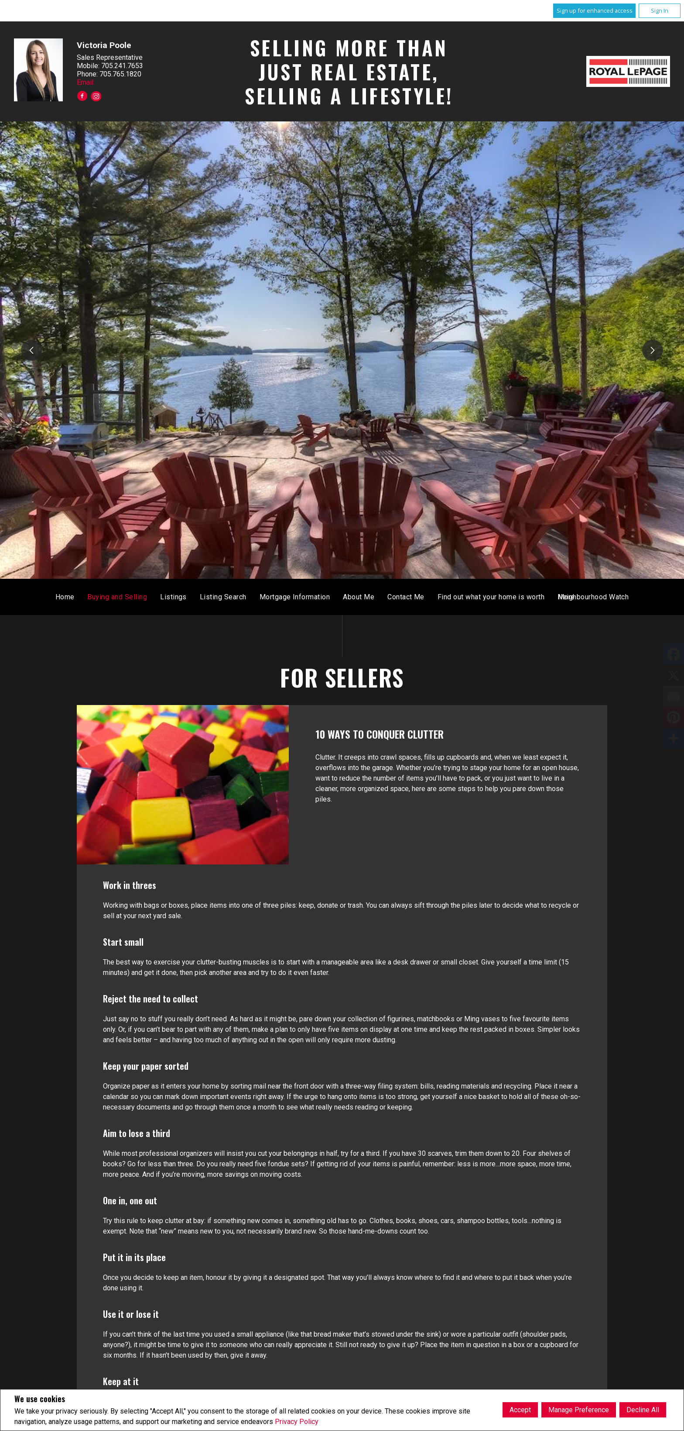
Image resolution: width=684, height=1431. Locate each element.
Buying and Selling (244, 597)
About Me (486, 597)
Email (85, 82)
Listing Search (350, 597)
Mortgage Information (421, 597)
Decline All (642, 1410)
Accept (520, 1410)
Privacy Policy (296, 1421)
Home (192, 597)
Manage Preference (578, 1410)
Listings (300, 597)
